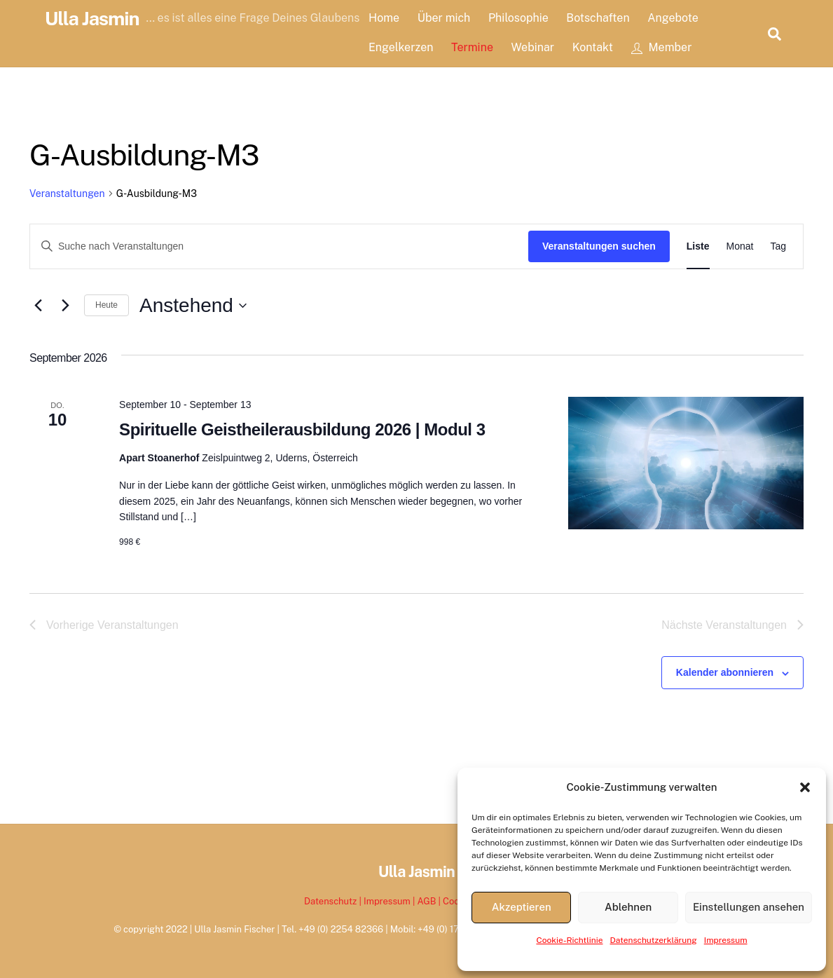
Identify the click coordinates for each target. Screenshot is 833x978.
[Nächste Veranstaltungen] (65, 305)
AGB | (430, 901)
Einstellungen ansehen (748, 907)
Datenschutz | (334, 901)
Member (661, 47)
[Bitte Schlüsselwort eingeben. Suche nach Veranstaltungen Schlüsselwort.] (279, 246)
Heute (106, 305)
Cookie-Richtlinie (569, 940)
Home (384, 18)
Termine (472, 47)
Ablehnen (628, 907)
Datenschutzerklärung (653, 940)
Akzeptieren (521, 907)
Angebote (672, 18)
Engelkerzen (401, 47)
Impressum (726, 940)
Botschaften (597, 18)
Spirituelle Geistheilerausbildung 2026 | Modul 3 (302, 429)
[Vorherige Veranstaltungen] (37, 305)
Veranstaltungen (67, 193)
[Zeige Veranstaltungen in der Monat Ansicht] (740, 246)
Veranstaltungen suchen (599, 246)
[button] (805, 787)
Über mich (444, 18)
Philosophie (518, 18)
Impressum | (390, 901)
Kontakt (592, 47)
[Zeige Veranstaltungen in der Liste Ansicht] (698, 246)
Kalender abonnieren (724, 672)
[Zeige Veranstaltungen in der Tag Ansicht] (778, 246)
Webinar (533, 47)
